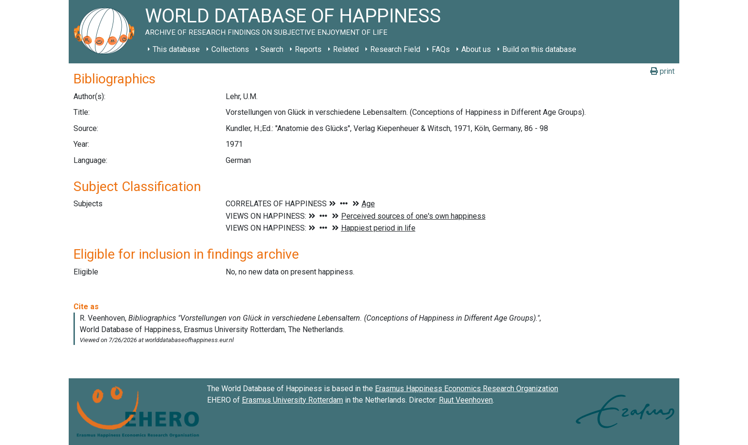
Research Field (395, 49)
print (662, 71)
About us (476, 49)
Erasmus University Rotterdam (292, 400)
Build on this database (539, 49)
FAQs (441, 49)
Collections (230, 49)
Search (271, 49)
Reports (308, 49)
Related (346, 49)
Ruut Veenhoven (466, 400)
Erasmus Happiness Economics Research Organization (466, 388)
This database (176, 49)
